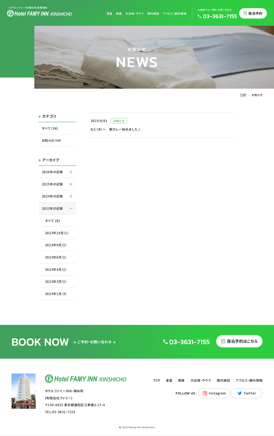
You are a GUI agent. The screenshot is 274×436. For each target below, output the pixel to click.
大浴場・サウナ (134, 13)
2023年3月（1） (56, 281)
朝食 (119, 13)
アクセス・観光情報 (174, 13)
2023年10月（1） (57, 233)
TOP (156, 380)
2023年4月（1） (56, 269)
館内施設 (153, 13)
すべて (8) (52, 220)
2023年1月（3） (56, 293)
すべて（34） (50, 128)
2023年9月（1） (56, 245)
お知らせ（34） (52, 140)
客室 (110, 13)
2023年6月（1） (56, 257)
